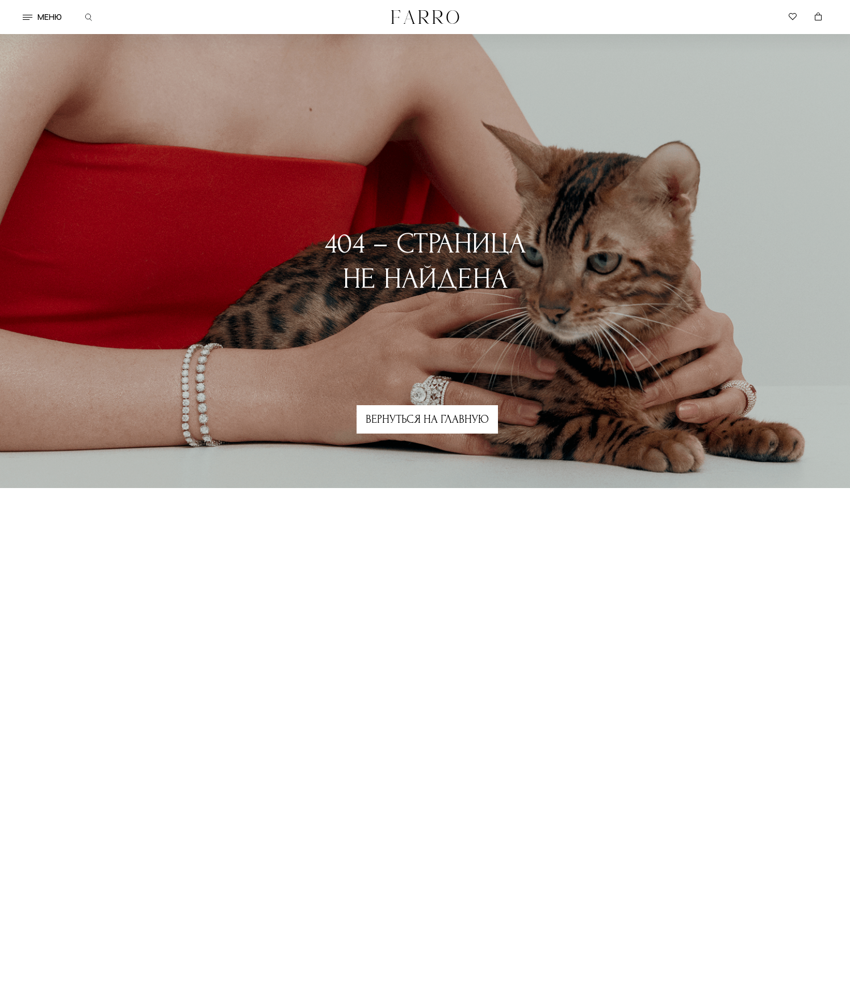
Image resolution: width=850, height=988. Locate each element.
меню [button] (49, 16)
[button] (27, 17)
